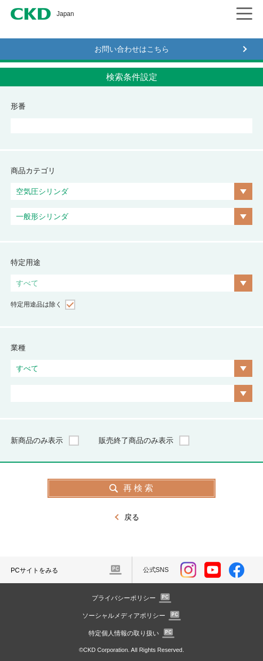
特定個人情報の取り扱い (124, 633)
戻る (131, 517)
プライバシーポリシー (124, 598)
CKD (31, 14)
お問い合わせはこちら (131, 49)
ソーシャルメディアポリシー (123, 615)
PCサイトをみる (34, 570)
